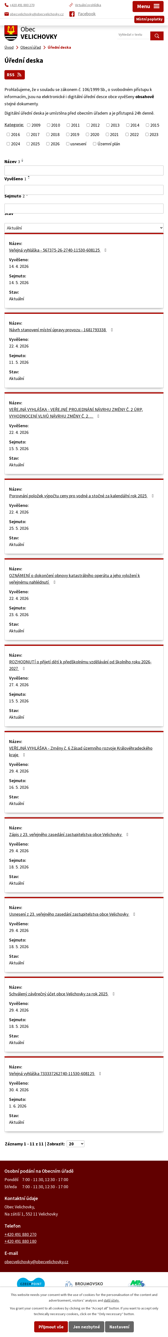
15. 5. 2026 (19, 448)
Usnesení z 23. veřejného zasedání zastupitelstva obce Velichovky (73, 914)
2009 (35, 125)
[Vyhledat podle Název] (84, 170)
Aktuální (16, 298)
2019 (74, 134)
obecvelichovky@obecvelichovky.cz (36, 1261)
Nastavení (119, 1327)
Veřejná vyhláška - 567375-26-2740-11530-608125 (58, 250)
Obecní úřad (30, 47)
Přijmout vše (51, 1327)
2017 (35, 134)
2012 (95, 125)
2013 (115, 125)
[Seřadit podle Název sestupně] (22, 161)
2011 (75, 125)
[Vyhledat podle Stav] (84, 227)
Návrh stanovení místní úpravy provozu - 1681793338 (62, 329)
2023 (154, 134)
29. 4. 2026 (19, 771)
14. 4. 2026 (19, 266)
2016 (15, 134)
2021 (114, 134)
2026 (55, 143)
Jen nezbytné (86, 1327)
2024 (15, 143)
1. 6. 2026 (17, 1106)
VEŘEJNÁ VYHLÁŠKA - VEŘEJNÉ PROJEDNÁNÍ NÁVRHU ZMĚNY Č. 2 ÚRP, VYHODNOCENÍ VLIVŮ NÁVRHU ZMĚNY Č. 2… (76, 412)
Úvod (9, 47)
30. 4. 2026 (19, 1089)
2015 (154, 125)
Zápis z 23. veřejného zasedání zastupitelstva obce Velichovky (69, 834)
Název (12, 161)
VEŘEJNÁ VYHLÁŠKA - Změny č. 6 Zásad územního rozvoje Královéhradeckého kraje (81, 751)
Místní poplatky (149, 18)
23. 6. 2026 (19, 614)
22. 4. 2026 (19, 346)
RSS (15, 74)
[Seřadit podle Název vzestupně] (22, 159)
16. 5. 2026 (19, 787)
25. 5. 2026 (19, 528)
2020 (94, 134)
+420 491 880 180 (20, 1241)
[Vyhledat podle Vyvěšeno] (84, 190)
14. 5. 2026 (19, 282)
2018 (55, 134)
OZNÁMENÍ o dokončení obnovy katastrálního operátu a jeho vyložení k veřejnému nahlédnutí (74, 578)
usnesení (78, 143)
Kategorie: (14, 124)
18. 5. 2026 (19, 866)
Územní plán (108, 143)
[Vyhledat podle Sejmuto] (84, 208)
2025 (35, 143)
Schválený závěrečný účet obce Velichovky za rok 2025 (62, 993)
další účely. (112, 1300)
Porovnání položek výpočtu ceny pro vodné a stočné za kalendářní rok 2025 (82, 495)
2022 (134, 134)
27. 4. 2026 (19, 684)
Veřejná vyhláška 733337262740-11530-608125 (56, 1073)
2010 (55, 125)
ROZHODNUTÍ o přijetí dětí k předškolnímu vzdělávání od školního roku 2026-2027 (80, 665)
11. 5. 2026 (19, 362)
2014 (134, 125)
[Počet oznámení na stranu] (75, 1143)
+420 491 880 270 (20, 1234)
